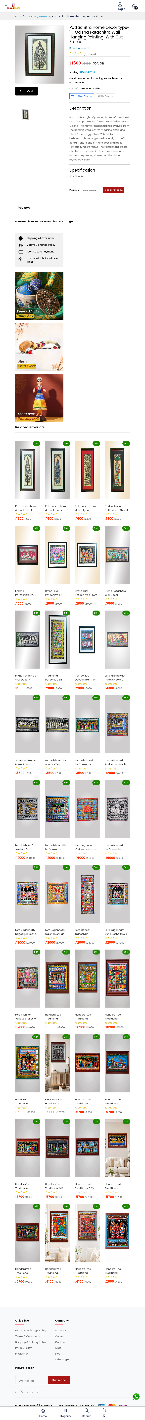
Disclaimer (21, 1354)
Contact (60, 1343)
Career (59, 1337)
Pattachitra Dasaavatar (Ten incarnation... (85, 679)
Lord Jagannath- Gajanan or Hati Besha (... (55, 933)
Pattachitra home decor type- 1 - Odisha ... (26, 509)
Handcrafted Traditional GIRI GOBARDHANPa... (55, 1187)
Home (18, 16)
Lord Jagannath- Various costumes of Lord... (86, 848)
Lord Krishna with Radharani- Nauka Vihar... (116, 763)
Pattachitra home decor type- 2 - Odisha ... (56, 509)
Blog (57, 1354)
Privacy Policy (23, 1348)
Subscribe (59, 1381)
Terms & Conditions (27, 1337)
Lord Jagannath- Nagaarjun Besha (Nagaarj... (25, 933)
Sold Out (27, 91)
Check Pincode (113, 190)
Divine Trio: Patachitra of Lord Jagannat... (86, 594)
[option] (40, 55)
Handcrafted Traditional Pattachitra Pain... (56, 1018)
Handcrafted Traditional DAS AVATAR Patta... (84, 1187)
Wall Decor (44, 16)
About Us (60, 1331)
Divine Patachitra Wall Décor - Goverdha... (115, 594)
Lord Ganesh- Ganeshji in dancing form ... (84, 933)
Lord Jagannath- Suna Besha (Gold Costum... (116, 933)
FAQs (58, 1348)
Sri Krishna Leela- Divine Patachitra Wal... (25, 763)
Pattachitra (30, 16)
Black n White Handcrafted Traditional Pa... (54, 1102)
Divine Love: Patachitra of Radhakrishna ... (54, 594)
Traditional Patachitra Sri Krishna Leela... (54, 679)
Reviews (25, 208)
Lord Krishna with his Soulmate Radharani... (85, 763)
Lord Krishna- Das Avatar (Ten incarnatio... (55, 763)
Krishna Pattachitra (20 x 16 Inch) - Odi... (25, 594)
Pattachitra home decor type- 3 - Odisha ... (86, 509)
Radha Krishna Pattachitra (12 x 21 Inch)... (116, 509)
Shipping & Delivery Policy (30, 1343)
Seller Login (62, 1360)
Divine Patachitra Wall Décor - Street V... (25, 679)
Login (121, 9)
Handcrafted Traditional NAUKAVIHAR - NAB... (113, 1187)
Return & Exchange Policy (30, 1331)
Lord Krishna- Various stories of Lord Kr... (26, 1018)
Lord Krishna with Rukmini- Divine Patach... (115, 679)
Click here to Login (62, 222)
